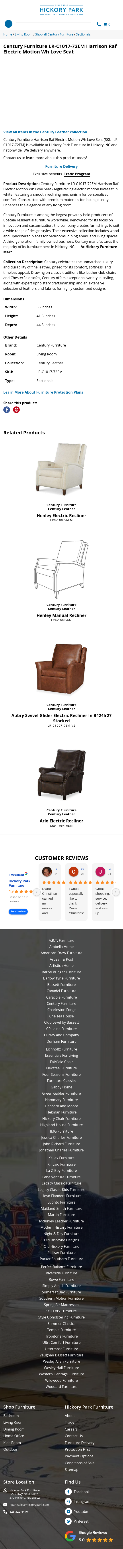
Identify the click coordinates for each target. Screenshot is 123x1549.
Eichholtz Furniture (61, 1049)
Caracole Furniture (61, 997)
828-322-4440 (19, 1512)
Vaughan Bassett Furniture (61, 1355)
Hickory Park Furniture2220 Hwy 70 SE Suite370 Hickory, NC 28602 (25, 1494)
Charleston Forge (61, 1009)
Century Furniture (61, 505)
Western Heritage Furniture (61, 1374)
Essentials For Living (61, 1055)
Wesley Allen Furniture (61, 1361)
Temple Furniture (61, 1330)
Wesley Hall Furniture (61, 1368)
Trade (69, 1422)
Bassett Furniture (61, 984)
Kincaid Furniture (61, 1164)
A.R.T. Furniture (61, 940)
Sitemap (71, 1469)
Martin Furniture (61, 1214)
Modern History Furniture (61, 1227)
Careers (71, 1429)
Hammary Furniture (61, 1100)
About (70, 1415)
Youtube (81, 1511)
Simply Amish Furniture (61, 1285)
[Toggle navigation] (8, 24)
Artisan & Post (61, 959)
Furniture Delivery (61, 166)
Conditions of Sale (80, 1463)
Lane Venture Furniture (61, 1177)
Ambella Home (61, 946)
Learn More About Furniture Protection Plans (43, 392)
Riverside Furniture (61, 1273)
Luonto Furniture (61, 1202)
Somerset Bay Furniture (61, 1292)
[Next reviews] (116, 892)
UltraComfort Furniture (61, 1342)
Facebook (82, 1491)
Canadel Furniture (61, 991)
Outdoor (10, 1449)
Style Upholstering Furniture (61, 1317)
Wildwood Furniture (61, 1380)
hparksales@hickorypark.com (29, 1505)
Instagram (82, 1501)
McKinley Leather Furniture (61, 1221)
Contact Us (74, 1436)
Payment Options (79, 1456)
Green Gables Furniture (61, 1093)
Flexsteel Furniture (61, 1068)
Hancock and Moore (61, 1106)
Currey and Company (61, 1035)
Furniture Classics (61, 1080)
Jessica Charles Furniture (61, 1137)
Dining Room (14, 1429)
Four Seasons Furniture (61, 1074)
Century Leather (61, 509)
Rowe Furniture (61, 1279)
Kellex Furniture (62, 1158)
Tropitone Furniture (61, 1336)
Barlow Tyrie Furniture (61, 978)
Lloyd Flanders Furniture (61, 1196)
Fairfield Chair (61, 1062)
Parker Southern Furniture (61, 1259)
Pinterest (81, 1521)
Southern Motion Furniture (61, 1298)
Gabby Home (61, 1087)
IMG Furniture (61, 1131)
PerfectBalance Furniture (61, 1267)
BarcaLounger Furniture (61, 972)
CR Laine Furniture (61, 1029)
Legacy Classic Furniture (61, 1183)
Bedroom (11, 1415)
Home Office (13, 1436)
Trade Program (77, 173)
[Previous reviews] (37, 892)
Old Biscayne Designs (61, 1240)
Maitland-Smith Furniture (61, 1208)
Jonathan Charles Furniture (61, 1150)
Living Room (13, 1422)
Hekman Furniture (61, 1112)
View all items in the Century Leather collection (45, 132)
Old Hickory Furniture (61, 1246)
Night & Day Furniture (61, 1234)
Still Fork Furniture (61, 1311)
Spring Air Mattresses (61, 1305)
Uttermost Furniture (61, 1349)
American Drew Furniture (61, 953)
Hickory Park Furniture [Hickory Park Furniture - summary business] (19, 883)
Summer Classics (61, 1323)
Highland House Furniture (61, 1125)
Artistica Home (61, 965)
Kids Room (12, 1443)
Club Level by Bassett (61, 1022)
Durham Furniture (61, 1041)
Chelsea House (61, 1016)
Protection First (77, 1449)
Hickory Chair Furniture (61, 1118)
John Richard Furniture (61, 1144)
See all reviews (18, 911)
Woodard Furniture (61, 1386)
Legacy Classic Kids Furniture (61, 1189)
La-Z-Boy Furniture (61, 1170)
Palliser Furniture (61, 1252)
